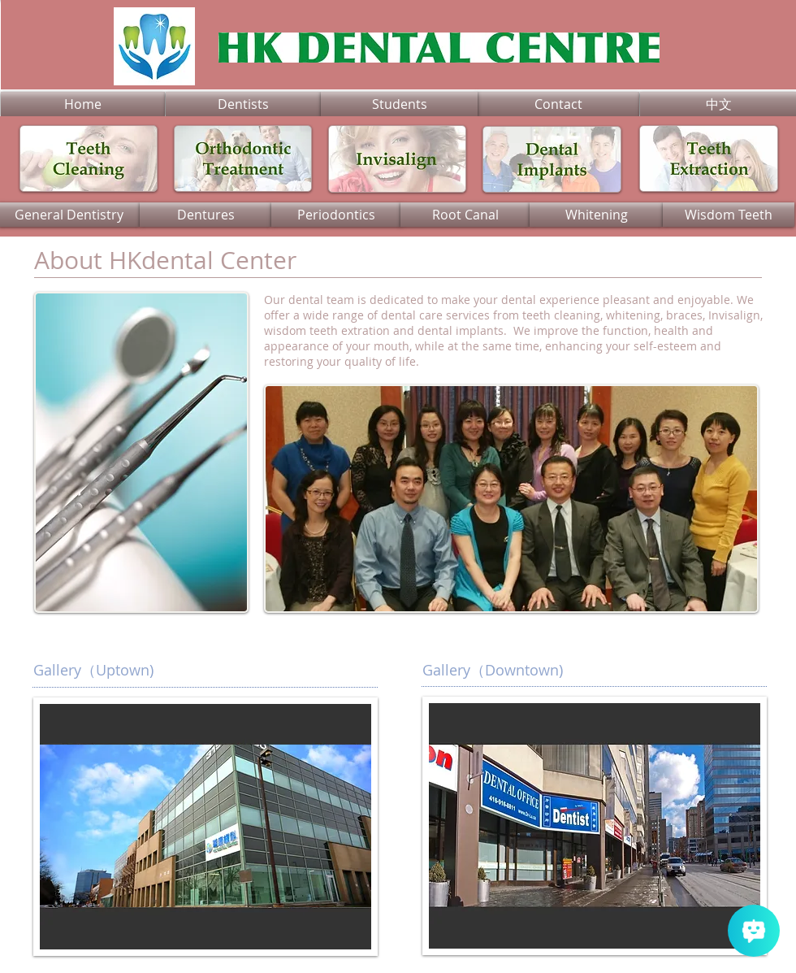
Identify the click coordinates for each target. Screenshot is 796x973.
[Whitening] (596, 214)
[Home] (83, 104)
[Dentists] (243, 104)
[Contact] (558, 104)
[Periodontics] (336, 214)
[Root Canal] (465, 214)
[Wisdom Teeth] (728, 214)
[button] (594, 826)
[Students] (399, 104)
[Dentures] (205, 214)
